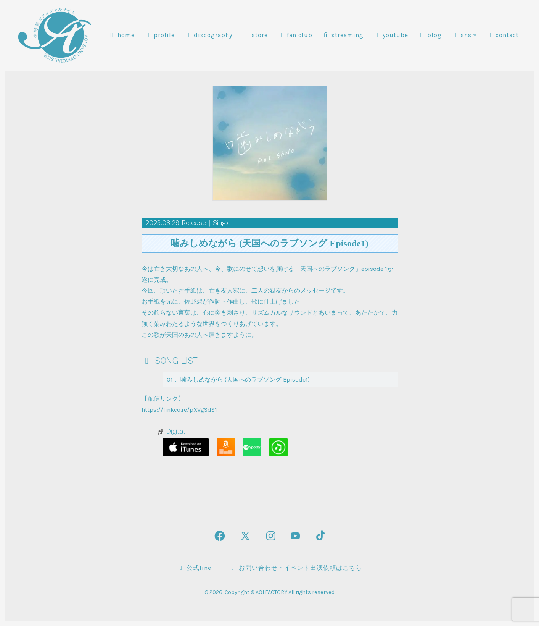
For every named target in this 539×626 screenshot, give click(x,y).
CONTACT (502, 35)
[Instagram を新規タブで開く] (271, 536)
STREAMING (343, 35)
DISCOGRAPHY (208, 35)
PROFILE (159, 35)
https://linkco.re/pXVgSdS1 (179, 409)
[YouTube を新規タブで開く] (295, 536)
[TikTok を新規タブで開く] (319, 536)
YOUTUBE (390, 35)
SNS (463, 35)
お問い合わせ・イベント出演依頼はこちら (295, 567)
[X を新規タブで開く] (245, 536)
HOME (121, 35)
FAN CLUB (294, 35)
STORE (255, 35)
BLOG (430, 35)
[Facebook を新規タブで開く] (220, 536)
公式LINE (194, 567)
